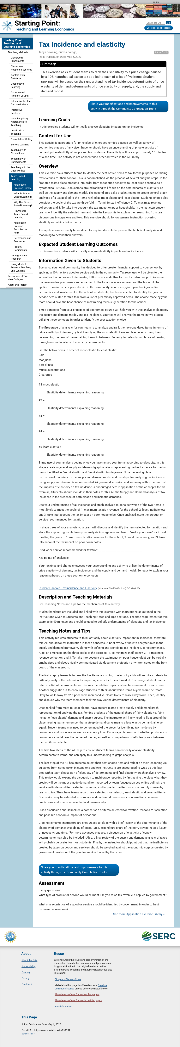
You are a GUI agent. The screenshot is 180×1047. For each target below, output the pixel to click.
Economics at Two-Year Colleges (18, 278)
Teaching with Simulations (18, 152)
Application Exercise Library (22, 186)
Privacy (25, 978)
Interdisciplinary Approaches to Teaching (19, 122)
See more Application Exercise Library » (139, 914)
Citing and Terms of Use (68, 979)
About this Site (29, 960)
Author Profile (161, 52)
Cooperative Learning (17, 85)
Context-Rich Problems (18, 77)
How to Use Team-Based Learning (21, 214)
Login (156, 2)
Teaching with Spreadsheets (18, 160)
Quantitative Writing (21, 139)
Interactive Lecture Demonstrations (21, 103)
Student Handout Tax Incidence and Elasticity (68, 588)
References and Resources (22, 240)
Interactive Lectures (16, 111)
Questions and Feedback (159, 28)
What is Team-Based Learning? (23, 195)
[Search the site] (155, 23)
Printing (25, 972)
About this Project (17, 284)
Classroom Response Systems (21, 68)
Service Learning (20, 144)
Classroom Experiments (17, 59)
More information (63, 1006)
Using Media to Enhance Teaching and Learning (21, 267)
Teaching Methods (18, 52)
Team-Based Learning (18, 178)
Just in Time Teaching (17, 132)
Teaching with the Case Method (20, 169)
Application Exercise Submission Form (20, 227)
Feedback (26, 984)
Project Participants (20, 248)
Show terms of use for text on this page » (77, 994)
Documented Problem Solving (19, 94)
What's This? (28, 1034)
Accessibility (28, 966)
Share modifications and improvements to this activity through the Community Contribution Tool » (124, 106)
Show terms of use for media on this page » (78, 1000)
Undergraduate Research (19, 257)
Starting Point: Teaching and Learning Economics (17, 43)
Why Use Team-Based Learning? (23, 204)
